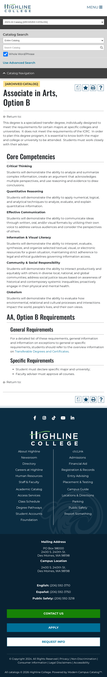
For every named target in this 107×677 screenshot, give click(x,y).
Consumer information (32, 662)
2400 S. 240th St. (53, 552)
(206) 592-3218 (64, 598)
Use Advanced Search (19, 62)
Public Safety (78, 507)
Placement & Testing (78, 482)
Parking (78, 501)
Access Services (29, 495)
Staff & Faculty (29, 482)
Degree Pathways (29, 507)
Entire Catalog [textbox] (12, 40)
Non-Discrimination (83, 658)
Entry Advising (78, 476)
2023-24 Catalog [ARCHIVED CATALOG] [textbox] (26, 22)
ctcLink (78, 451)
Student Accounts (29, 513)
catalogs (14, 672)
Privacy (64, 658)
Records (89, 470)
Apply (53, 627)
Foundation (29, 520)
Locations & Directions (78, 495)
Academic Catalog (29, 489)
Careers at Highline (29, 470)
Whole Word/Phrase (21, 54)
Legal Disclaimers (60, 662)
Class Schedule (29, 501)
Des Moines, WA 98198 (53, 555)
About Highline (29, 451)
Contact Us (53, 613)
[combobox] (53, 22)
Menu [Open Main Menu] (94, 7)
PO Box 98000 (53, 548)
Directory (29, 463)
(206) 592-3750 (60, 592)
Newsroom (29, 457)
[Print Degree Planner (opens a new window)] (78, 87)
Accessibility (81, 662)
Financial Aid (78, 463)
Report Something (78, 513)
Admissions (78, 457)
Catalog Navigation (20, 73)
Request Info (53, 642)
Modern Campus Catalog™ (85, 672)
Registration (70, 470)
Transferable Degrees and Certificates (42, 351)
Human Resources (29, 476)
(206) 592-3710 (60, 585)
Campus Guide (78, 489)
